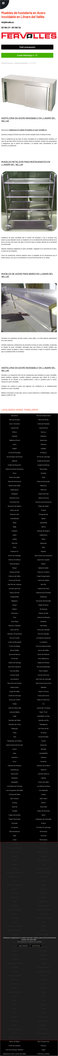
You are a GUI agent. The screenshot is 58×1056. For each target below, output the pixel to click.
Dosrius (43, 432)
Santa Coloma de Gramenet (14, 469)
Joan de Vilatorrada (14, 708)
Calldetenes (43, 535)
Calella (14, 539)
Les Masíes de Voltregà (14, 786)
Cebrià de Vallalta (43, 580)
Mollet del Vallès (43, 506)
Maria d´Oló (14, 774)
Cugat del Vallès (14, 691)
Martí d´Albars (43, 671)
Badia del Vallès (43, 568)
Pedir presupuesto (27, 47)
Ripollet (43, 551)
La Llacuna (14, 827)
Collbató (43, 448)
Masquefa (14, 728)
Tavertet (14, 807)
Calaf (14, 716)
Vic (43, 704)
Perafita (43, 473)
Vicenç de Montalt (14, 580)
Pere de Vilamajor (43, 634)
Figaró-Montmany (14, 819)
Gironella (14, 823)
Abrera (43, 802)
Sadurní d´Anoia (43, 691)
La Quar (43, 794)
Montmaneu (43, 840)
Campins (14, 531)
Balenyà (14, 461)
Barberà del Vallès (14, 485)
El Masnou (43, 452)
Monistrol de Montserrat (43, 502)
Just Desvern (14, 679)
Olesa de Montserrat (14, 481)
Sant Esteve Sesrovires (43, 683)
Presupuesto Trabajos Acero (7, 62)
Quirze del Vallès (43, 650)
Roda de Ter (14, 551)
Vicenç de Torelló (14, 700)
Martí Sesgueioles (43, 1041)
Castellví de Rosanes (14, 765)
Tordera (14, 802)
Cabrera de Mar (14, 592)
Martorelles (43, 469)
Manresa (14, 543)
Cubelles (14, 436)
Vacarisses (43, 440)
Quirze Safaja (14, 650)
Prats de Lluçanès (14, 1045)
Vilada (15, 704)
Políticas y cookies (43, 1054)
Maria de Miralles (14, 420)
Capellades (14, 782)
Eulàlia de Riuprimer (14, 465)
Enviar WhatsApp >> (27, 55)
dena (14, 753)
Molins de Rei (14, 510)
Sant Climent (14, 798)
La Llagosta (43, 642)
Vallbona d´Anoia (14, 440)
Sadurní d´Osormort (43, 700)
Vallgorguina (14, 490)
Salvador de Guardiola (14, 634)
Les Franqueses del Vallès (14, 790)
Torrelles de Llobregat (43, 827)
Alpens (43, 518)
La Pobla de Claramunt (43, 638)
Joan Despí (14, 621)
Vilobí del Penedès (43, 424)
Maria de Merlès (43, 420)
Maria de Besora (14, 831)
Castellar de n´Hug (14, 724)
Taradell (14, 811)
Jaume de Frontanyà (43, 708)
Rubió (43, 539)
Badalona (14, 601)
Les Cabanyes (43, 790)
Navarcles (43, 543)
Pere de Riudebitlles (43, 667)
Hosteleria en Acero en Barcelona (21, 62)
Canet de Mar (14, 630)
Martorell (43, 490)
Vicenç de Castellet (43, 630)
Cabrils (43, 527)
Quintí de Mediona (43, 654)
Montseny (14, 613)
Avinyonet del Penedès (43, 601)
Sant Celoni (43, 798)
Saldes (14, 448)
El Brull (43, 823)
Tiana (14, 732)
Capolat (43, 778)
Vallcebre (43, 436)
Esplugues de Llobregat (43, 819)
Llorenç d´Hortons (43, 675)
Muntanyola (43, 609)
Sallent (43, 564)
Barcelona (14, 415)
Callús (15, 535)
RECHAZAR (23, 946)
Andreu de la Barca (14, 560)
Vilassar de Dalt (14, 572)
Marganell (14, 494)
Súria (14, 444)
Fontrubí (43, 835)
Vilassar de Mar (43, 613)
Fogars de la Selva (14, 815)
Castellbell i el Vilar (43, 716)
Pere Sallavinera (43, 658)
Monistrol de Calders (14, 506)
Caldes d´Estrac (43, 605)
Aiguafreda (43, 522)
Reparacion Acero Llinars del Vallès (14, 1054)
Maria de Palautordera (43, 415)
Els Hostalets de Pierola (14, 457)
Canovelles (43, 625)
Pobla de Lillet (14, 514)
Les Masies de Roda (43, 786)
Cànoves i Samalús (14, 625)
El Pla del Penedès (15, 452)
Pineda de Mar (43, 514)
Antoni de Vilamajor (14, 555)
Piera (14, 473)
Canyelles (43, 621)
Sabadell (43, 687)
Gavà (43, 477)
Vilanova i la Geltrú (43, 572)
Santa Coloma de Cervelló (14, 745)
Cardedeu (14, 778)
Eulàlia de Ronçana (43, 461)
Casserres (43, 745)
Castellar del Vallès (14, 720)
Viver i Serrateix (14, 424)
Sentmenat (43, 831)
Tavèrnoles (43, 807)
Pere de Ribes (14, 671)
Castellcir (14, 757)
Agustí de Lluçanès (43, 560)
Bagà (14, 527)
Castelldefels (43, 753)
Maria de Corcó (14, 498)
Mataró (14, 568)
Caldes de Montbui (43, 662)
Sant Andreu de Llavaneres (43, 555)
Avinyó (14, 605)
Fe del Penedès (43, 737)
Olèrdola (43, 749)
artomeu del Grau (14, 588)
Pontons (43, 1045)
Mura (14, 547)
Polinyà (43, 510)
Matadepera (43, 724)
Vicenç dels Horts (43, 695)
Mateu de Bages (14, 1041)
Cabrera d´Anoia (43, 498)
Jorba (14, 840)
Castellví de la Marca (43, 765)
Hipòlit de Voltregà (14, 662)
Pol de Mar (14, 658)
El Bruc (14, 432)
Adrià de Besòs (14, 564)
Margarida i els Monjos (14, 741)
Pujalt (43, 1050)
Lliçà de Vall (14, 428)
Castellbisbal (14, 518)
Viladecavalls (14, 597)
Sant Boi (43, 584)
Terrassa (43, 732)
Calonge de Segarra (43, 531)
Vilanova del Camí (43, 588)
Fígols (43, 815)
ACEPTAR (36, 946)
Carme (14, 749)
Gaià (14, 835)
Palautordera (14, 687)
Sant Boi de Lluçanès (14, 584)
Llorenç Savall (14, 675)
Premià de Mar (14, 502)
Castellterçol (14, 770)
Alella (14, 522)
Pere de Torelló (14, 638)
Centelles (43, 761)
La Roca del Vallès (14, 794)
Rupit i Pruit (43, 712)
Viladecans (43, 597)
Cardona (43, 757)
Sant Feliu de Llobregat (43, 679)
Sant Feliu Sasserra (14, 667)
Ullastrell (43, 770)
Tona (14, 617)
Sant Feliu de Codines (14, 683)
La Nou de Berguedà (14, 642)
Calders (14, 609)
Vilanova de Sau (43, 494)
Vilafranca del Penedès (43, 592)
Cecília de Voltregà (14, 695)
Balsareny (43, 485)
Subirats (43, 444)
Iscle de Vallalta (15, 712)
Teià (14, 737)
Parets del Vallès (14, 477)
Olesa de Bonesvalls (43, 481)
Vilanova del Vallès (15, 576)
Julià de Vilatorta (43, 774)
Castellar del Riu (43, 720)
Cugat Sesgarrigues (43, 576)
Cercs (14, 761)
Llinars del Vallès (43, 782)
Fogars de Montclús (43, 811)
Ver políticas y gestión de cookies (29, 941)
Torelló (43, 741)
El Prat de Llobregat (43, 457)
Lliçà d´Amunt (43, 428)
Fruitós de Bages (14, 646)
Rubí (43, 547)
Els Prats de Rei (43, 728)
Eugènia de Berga (43, 465)
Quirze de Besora (14, 654)
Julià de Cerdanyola (43, 617)
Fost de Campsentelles (43, 646)
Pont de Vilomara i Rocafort (15, 1050)
